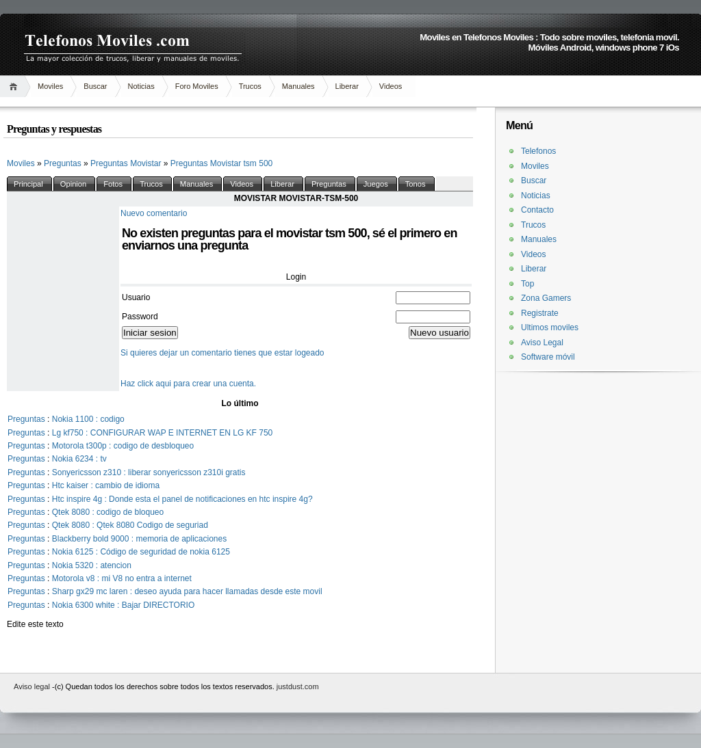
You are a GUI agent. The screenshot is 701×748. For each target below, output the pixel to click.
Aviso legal (33, 686)
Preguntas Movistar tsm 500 (221, 163)
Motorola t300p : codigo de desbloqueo (123, 446)
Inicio (15, 86)
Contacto (537, 210)
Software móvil (548, 357)
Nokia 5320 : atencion (91, 565)
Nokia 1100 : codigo (88, 419)
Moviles (50, 86)
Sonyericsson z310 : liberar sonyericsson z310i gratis (149, 472)
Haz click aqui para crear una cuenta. (188, 383)
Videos (390, 86)
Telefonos (538, 151)
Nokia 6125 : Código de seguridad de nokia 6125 (141, 552)
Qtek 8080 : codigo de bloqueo (108, 512)
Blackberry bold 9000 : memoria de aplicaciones (139, 539)
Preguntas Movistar (127, 163)
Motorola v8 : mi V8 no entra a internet (122, 578)
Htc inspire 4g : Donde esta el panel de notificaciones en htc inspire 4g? (182, 499)
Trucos (250, 86)
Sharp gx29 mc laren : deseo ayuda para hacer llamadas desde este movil (187, 591)
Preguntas (64, 163)
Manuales (298, 86)
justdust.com (298, 686)
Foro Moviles (196, 86)
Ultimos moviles (549, 327)
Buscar (95, 86)
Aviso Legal (542, 342)
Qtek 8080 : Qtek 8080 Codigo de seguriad (130, 525)
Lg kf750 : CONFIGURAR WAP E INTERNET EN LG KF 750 (162, 433)
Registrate (540, 313)
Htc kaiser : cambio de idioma (106, 485)
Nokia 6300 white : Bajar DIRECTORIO (123, 605)
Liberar (347, 86)
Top (527, 284)
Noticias (141, 86)
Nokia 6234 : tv (79, 459)
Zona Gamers (546, 298)
